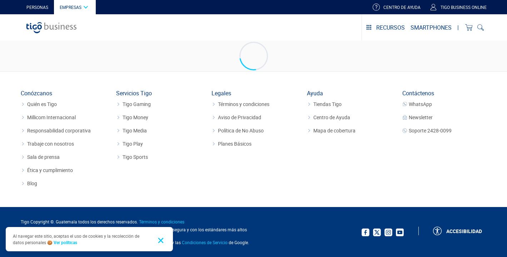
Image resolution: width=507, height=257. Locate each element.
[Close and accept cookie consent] (162, 239)
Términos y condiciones (161, 222)
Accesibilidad (464, 231)
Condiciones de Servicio (205, 242)
